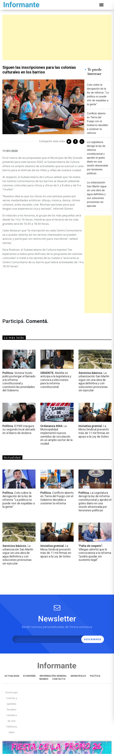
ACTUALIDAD (12, 675)
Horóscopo (11, 692)
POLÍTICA (95, 675)
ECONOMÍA (29, 675)
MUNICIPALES (78, 675)
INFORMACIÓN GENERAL (53, 675)
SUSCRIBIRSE (92, 639)
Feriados (11, 709)
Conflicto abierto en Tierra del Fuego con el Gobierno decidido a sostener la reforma (97, 123)
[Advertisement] (57, 37)
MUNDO (43, 678)
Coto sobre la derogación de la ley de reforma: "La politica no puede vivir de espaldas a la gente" (98, 94)
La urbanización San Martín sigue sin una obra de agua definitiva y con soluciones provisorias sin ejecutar (97, 194)
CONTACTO (58, 678)
